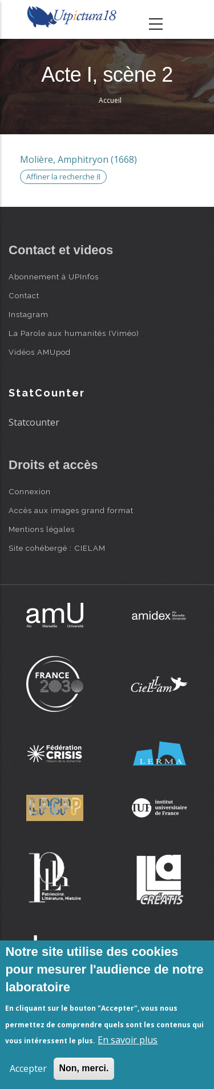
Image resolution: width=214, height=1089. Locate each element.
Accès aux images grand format (71, 510)
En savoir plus (128, 1040)
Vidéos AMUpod (40, 352)
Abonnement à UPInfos (54, 276)
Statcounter (34, 422)
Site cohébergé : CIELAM (57, 547)
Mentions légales (42, 529)
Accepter (28, 1068)
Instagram (29, 314)
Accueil (110, 100)
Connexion (30, 491)
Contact (24, 295)
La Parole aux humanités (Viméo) (74, 333)
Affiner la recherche (63, 176)
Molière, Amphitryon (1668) (78, 159)
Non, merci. (83, 1068)
